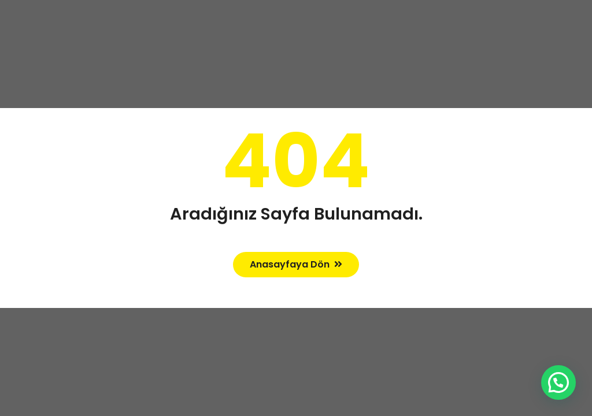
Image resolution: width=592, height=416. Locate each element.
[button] (558, 382)
